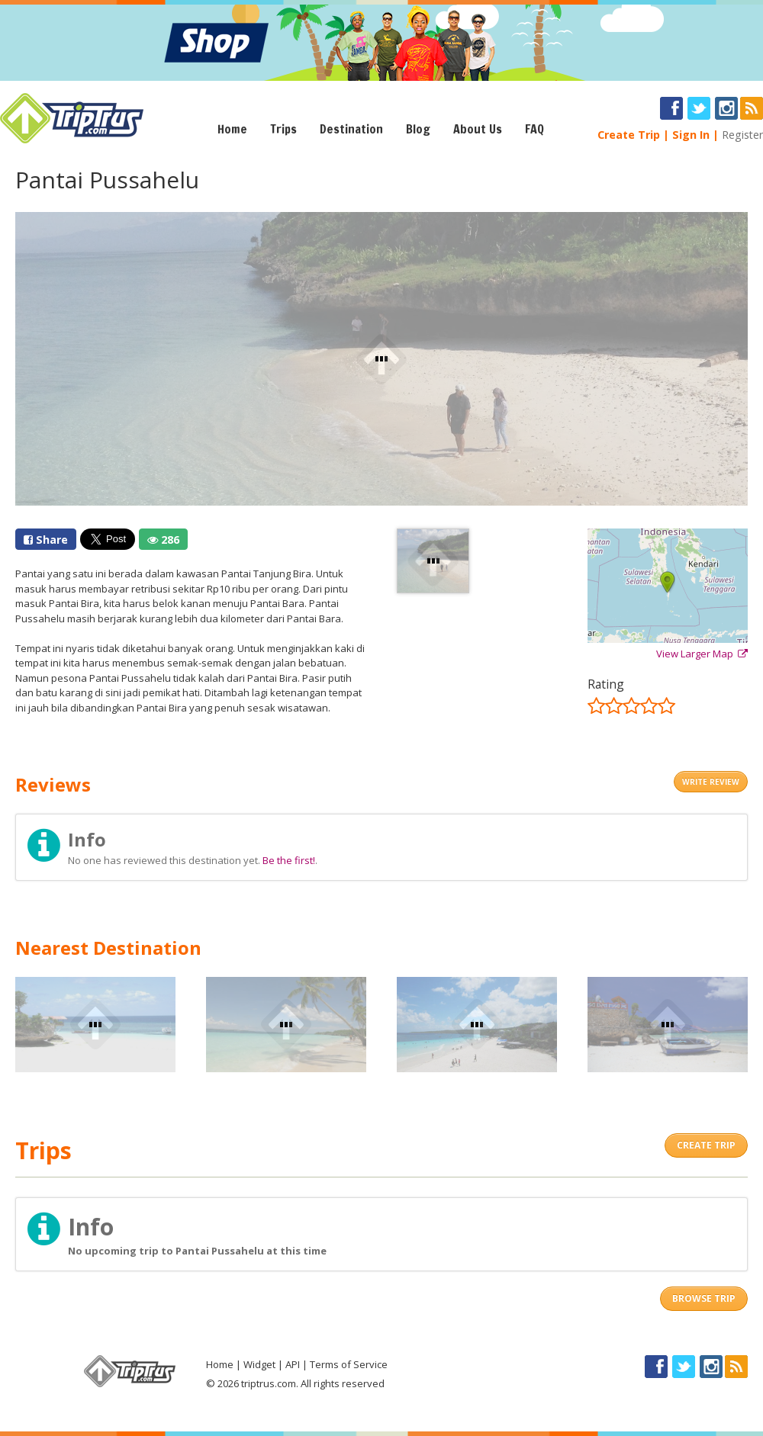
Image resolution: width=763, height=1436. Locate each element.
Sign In (691, 134)
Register (742, 134)
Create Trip (628, 134)
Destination (351, 128)
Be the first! (288, 860)
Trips (283, 128)
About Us (477, 128)
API (292, 1364)
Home (232, 128)
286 (163, 539)
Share (46, 539)
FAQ (534, 128)
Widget (259, 1364)
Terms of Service (349, 1364)
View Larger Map (702, 653)
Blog (418, 128)
